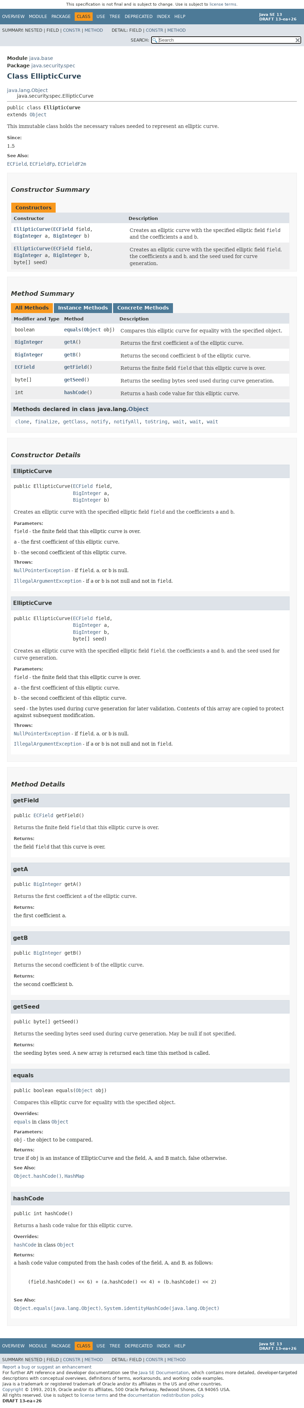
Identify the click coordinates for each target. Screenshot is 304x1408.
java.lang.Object (27, 90)
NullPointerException (42, 570)
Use (101, 16)
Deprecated (139, 16)
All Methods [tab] (32, 308)
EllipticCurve (32, 229)
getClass (74, 421)
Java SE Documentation (164, 1372)
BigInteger (28, 236)
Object (38, 114)
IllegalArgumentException (47, 581)
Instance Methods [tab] (83, 308)
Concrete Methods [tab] (143, 308)
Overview (13, 16)
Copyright (12, 1389)
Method (94, 30)
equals (72, 329)
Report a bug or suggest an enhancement (47, 1367)
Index (163, 16)
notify (99, 421)
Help (179, 16)
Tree (115, 16)
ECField (63, 229)
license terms (223, 4)
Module (38, 16)
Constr (71, 30)
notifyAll (126, 421)
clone (22, 421)
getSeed (74, 379)
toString (156, 421)
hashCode (75, 392)
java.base (41, 58)
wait (178, 421)
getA (69, 342)
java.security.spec (53, 65)
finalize (46, 421)
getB (69, 354)
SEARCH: (140, 40)
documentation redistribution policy (165, 1395)
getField (75, 367)
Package (61, 16)
